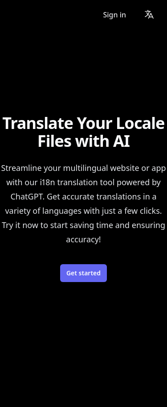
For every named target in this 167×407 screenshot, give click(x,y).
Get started (83, 273)
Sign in (114, 15)
